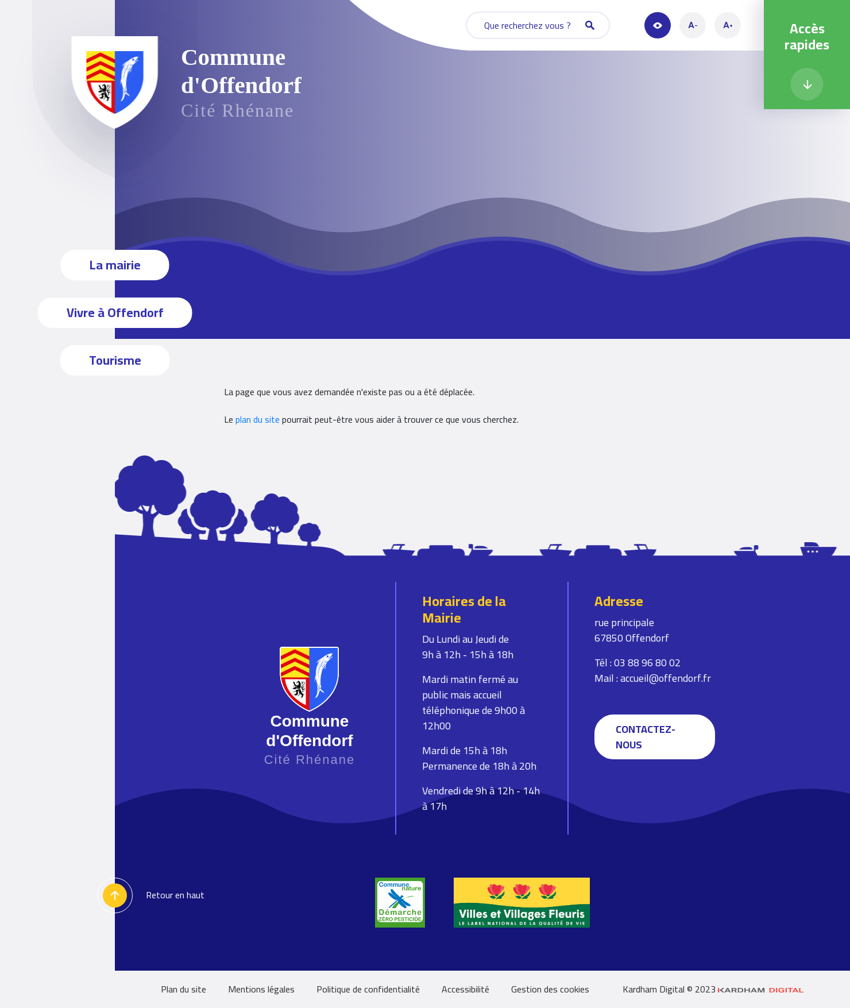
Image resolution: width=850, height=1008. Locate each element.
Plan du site (183, 989)
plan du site (257, 419)
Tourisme (115, 360)
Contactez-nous (645, 737)
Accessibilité (465, 989)
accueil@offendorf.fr (665, 678)
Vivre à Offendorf (115, 312)
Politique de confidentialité (368, 989)
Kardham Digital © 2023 (713, 989)
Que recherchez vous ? (539, 25)
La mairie (115, 265)
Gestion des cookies (550, 989)
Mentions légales (261, 989)
